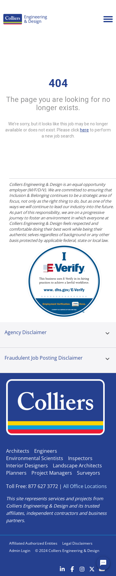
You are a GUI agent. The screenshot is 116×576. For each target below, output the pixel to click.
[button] (107, 333)
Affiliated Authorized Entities (33, 543)
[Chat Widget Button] (103, 563)
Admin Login (19, 550)
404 (58, 83)
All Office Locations (85, 486)
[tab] (107, 335)
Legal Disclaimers (77, 543)
